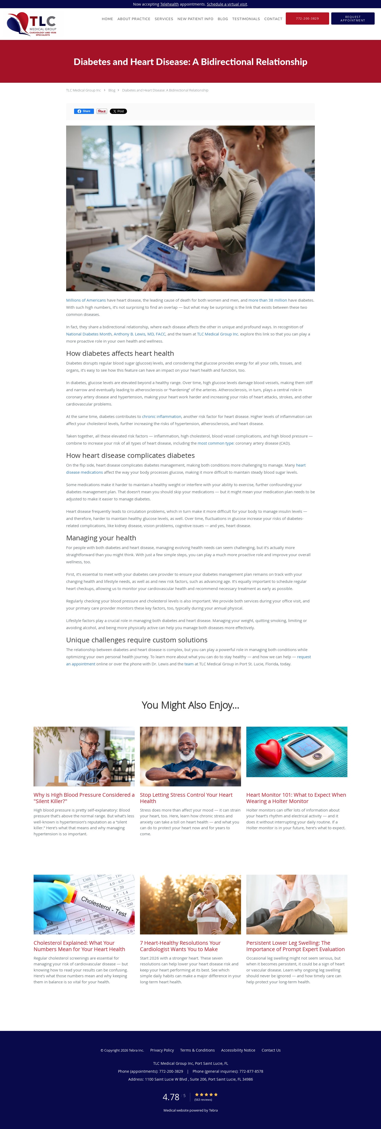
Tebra (213, 1110)
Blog (111, 90)
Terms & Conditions (197, 1050)
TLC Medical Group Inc (83, 90)
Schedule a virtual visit (227, 4)
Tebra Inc (136, 1050)
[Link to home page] (32, 24)
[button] (353, 18)
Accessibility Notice (238, 1050)
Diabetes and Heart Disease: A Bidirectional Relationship (165, 90)
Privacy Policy (162, 1050)
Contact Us (271, 1050)
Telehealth (169, 4)
